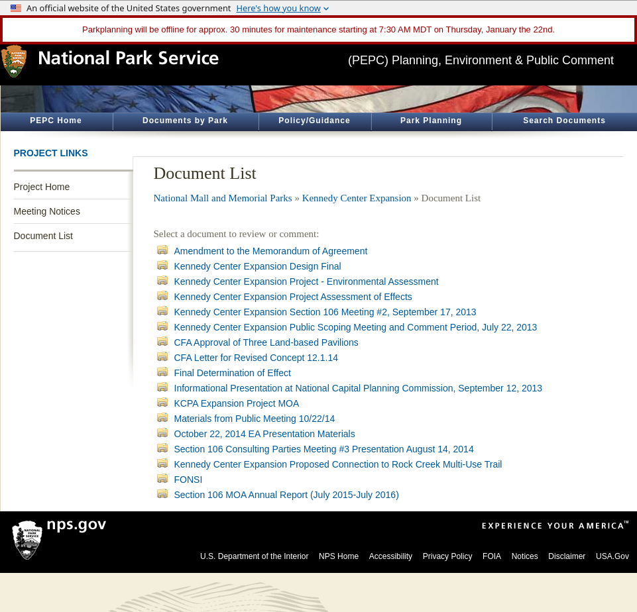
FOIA (492, 556)
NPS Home (339, 556)
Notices (525, 556)
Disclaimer (566, 556)
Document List (43, 235)
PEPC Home (56, 120)
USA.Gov (612, 556)
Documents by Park (185, 120)
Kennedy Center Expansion (357, 198)
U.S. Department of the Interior (254, 556)
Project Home (42, 186)
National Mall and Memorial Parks (223, 198)
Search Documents (564, 120)
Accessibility (390, 556)
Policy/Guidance (314, 120)
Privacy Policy (448, 556)
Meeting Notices (47, 211)
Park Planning (431, 120)
